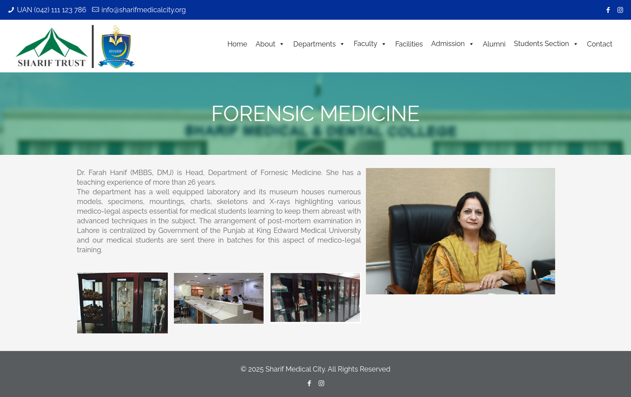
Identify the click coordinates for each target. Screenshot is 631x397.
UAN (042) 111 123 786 (51, 10)
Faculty (370, 43)
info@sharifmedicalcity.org (143, 10)
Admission (453, 43)
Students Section (546, 43)
